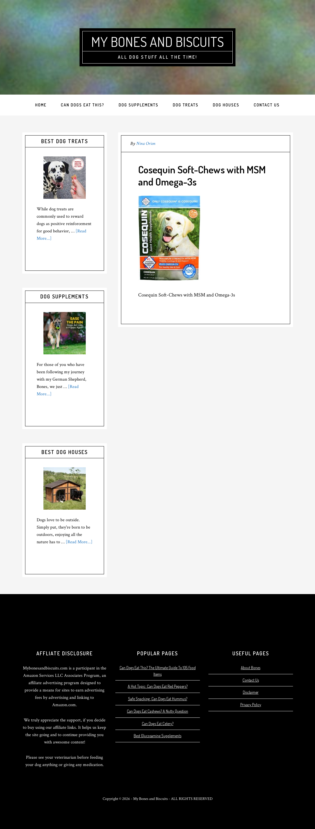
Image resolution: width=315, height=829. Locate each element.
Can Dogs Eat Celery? (157, 723)
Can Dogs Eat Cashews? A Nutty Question (157, 711)
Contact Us (251, 680)
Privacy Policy (250, 704)
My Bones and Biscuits (157, 41)
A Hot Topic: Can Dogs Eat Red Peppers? (158, 686)
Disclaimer (251, 692)
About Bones (250, 667)
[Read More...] (79, 542)
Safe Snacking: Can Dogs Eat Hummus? (157, 698)
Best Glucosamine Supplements (157, 735)
